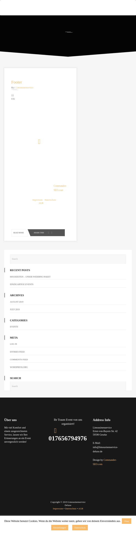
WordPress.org (19, 371)
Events (14, 331)
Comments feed (19, 363)
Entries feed (17, 356)
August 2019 (16, 306)
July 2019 (15, 313)
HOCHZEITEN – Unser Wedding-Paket (30, 281)
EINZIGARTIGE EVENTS (21, 288)
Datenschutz (80, 527)
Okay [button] (126, 521)
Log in (13, 348)
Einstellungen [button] (59, 527)
